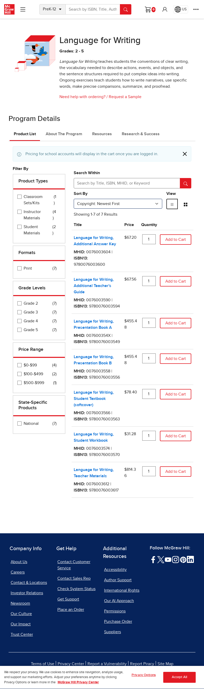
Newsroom (20, 603)
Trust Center (22, 634)
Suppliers (112, 632)
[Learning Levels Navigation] (23, 9)
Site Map (165, 664)
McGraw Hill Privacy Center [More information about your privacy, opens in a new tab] (78, 686)
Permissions (115, 611)
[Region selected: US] (180, 9)
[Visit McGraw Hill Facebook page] (153, 559)
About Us (19, 562)
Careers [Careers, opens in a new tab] (18, 572)
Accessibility (115, 570)
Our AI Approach (119, 601)
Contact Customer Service (73, 565)
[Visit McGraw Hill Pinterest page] (183, 559)
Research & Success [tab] (141, 134)
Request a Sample (125, 97)
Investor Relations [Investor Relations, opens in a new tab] (27, 593)
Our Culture (21, 614)
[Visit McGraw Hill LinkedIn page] (190, 559)
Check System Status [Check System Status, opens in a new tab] (76, 589)
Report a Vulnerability (107, 664)
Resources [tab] (102, 134)
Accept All (179, 681)
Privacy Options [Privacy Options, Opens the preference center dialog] (144, 679)
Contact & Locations (29, 583)
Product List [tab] (25, 134)
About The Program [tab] (64, 134)
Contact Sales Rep (74, 578)
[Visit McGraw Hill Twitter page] (160, 559)
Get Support (68, 599)
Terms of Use (42, 664)
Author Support (118, 580)
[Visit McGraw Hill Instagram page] (175, 559)
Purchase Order (118, 621)
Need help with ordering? (82, 97)
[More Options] (196, 9)
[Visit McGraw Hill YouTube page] (168, 559)
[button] (165, 9)
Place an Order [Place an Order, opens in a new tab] (70, 610)
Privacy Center (71, 664)
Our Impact (21, 624)
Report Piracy (142, 664)
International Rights (121, 590)
